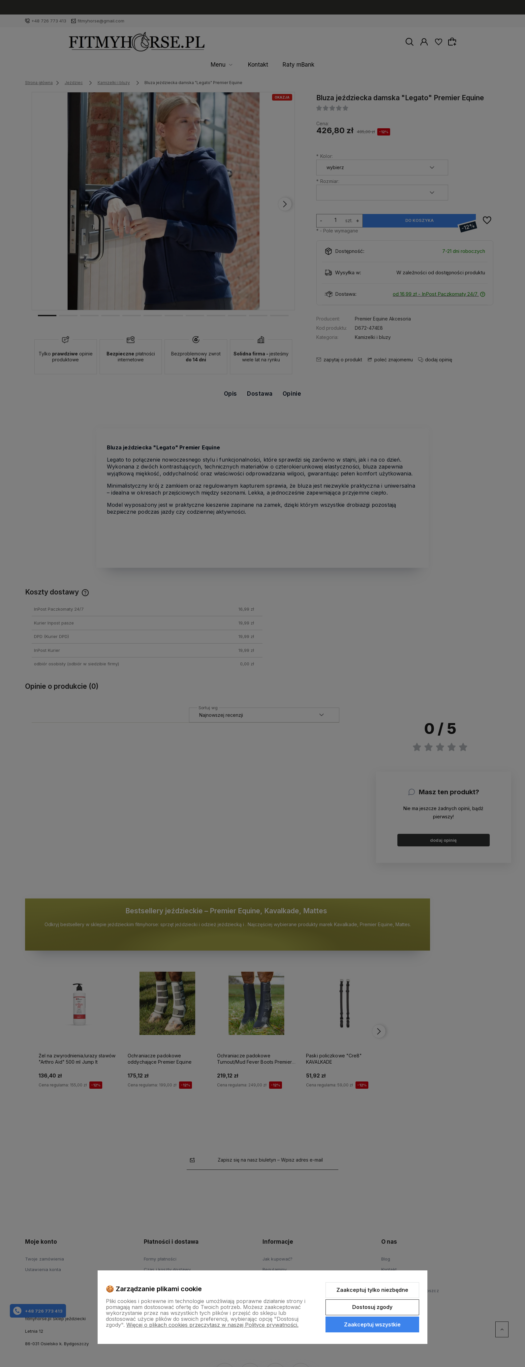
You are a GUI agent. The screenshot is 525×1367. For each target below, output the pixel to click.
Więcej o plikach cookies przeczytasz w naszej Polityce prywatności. (212, 1324)
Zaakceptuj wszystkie (372, 1324)
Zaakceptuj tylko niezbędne (372, 1290)
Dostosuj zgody (372, 1307)
